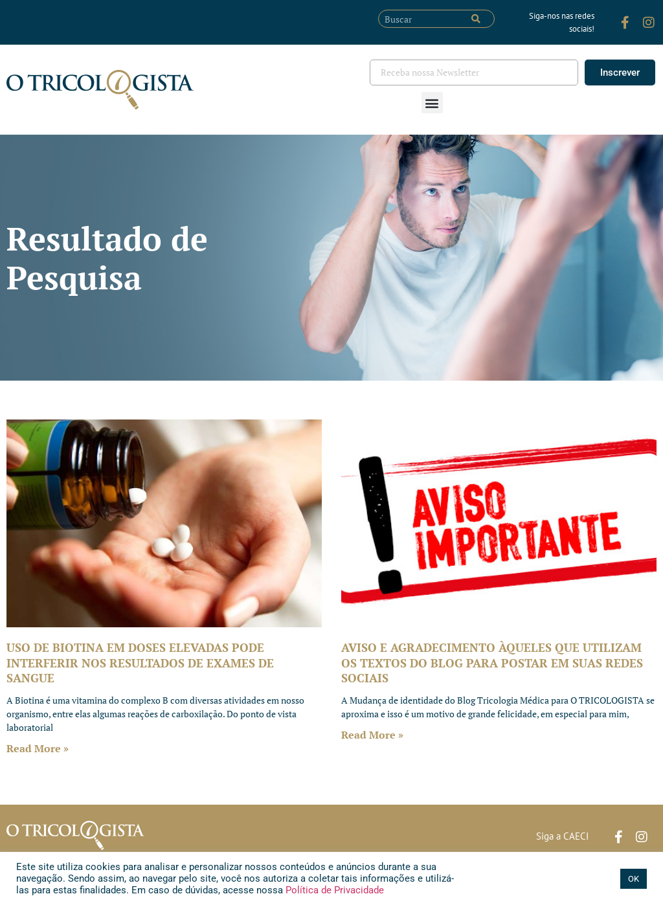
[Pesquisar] (476, 18)
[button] (432, 102)
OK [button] (633, 879)
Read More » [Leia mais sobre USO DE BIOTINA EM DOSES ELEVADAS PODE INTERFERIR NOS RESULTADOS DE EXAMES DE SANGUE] (37, 748)
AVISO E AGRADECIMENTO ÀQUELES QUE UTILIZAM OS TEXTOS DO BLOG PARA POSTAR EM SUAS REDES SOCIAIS (492, 663)
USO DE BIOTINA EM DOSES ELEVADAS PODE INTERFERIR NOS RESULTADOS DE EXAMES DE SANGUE (140, 663)
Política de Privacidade (333, 890)
